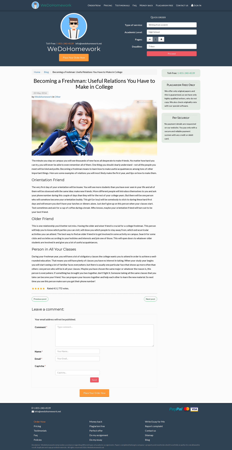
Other (58, 96)
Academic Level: (133, 32)
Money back (146, 5)
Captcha (40, 366)
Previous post (40, 299)
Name (39, 351)
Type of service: (133, 25)
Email (38, 358)
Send (94, 380)
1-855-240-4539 (65, 43)
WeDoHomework (56, 5)
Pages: (138, 39)
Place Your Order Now (74, 57)
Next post (150, 299)
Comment (41, 327)
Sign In (196, 5)
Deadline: (137, 46)
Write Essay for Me (155, 421)
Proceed (172, 53)
